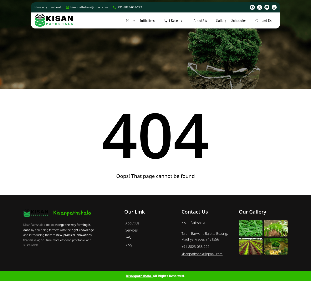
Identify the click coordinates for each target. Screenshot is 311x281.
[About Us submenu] (210, 20)
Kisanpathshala (72, 266)
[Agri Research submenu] (188, 20)
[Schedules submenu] (249, 20)
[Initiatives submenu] (158, 20)
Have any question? (47, 7)
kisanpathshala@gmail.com (89, 7)
